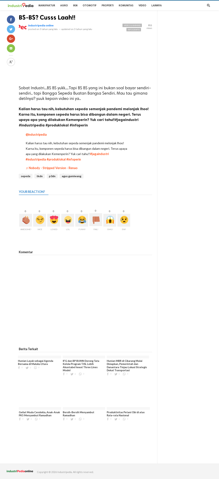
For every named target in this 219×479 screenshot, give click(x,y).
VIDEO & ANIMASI (132, 25)
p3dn (52, 176)
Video (142, 5)
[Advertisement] (85, 59)
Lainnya (156, 5)
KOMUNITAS (126, 5)
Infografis (134, 29)
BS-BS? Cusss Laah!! (47, 17)
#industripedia (36, 159)
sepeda (25, 176)
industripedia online (41, 25)
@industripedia (36, 134)
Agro (64, 5)
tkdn (40, 176)
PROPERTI (108, 5)
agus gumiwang (71, 176)
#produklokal (56, 159)
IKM (75, 5)
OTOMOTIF (89, 5)
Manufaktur (46, 5)
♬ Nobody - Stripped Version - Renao (52, 168)
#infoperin (73, 159)
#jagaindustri (99, 154)
